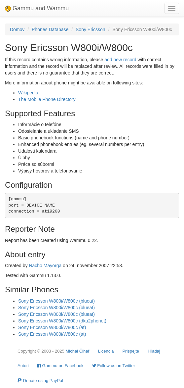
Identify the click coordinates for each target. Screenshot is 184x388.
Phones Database (50, 29)
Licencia (106, 351)
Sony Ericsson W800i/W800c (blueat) (56, 301)
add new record (120, 59)
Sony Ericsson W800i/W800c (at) (52, 327)
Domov (17, 29)
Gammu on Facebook (60, 365)
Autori (23, 365)
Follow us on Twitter (113, 365)
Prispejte (130, 351)
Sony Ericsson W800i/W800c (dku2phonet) (62, 320)
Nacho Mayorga (45, 265)
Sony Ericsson (90, 29)
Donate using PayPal (40, 380)
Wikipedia (28, 92)
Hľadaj (154, 351)
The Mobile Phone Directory (47, 99)
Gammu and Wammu (37, 8)
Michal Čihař (77, 351)
